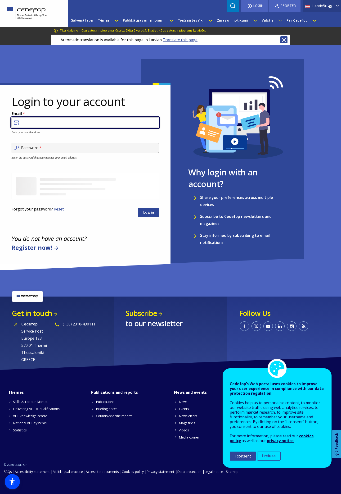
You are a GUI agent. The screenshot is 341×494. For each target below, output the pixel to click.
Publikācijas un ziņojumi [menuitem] (144, 20)
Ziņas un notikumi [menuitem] (232, 20)
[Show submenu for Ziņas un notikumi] (255, 20)
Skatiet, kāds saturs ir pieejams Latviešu (176, 30)
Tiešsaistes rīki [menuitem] (190, 20)
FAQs (8, 471)
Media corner (189, 437)
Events (184, 409)
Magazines (187, 423)
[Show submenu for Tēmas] (116, 20)
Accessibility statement (32, 471)
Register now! (32, 248)
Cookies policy (133, 471)
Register (288, 5)
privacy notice (280, 440)
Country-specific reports (114, 416)
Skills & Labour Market (30, 401)
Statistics (20, 430)
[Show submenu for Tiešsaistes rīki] (210, 20)
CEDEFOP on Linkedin (280, 326)
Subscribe (141, 313)
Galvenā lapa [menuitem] (82, 20)
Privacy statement (160, 471)
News (183, 401)
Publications (105, 401)
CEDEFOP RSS (303, 326)
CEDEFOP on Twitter (256, 326)
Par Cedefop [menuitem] (297, 20)
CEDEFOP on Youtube (268, 326)
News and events (190, 392)
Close (283, 39)
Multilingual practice (68, 471)
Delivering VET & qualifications (36, 409)
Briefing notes (106, 409)
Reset (59, 209)
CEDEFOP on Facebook (244, 326)
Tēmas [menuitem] (103, 20)
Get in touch (32, 313)
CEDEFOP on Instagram (291, 326)
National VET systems (30, 423)
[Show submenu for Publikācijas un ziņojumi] (171, 20)
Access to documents (102, 471)
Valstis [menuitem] (267, 20)
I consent (243, 456)
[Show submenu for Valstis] (280, 20)
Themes (16, 392)
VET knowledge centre (30, 416)
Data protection (189, 471)
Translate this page (180, 39)
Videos (184, 430)
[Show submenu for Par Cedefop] (314, 20)
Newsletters (188, 416)
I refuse (269, 456)
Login (258, 5)
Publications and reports (114, 392)
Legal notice (213, 471)
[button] (12, 481)
